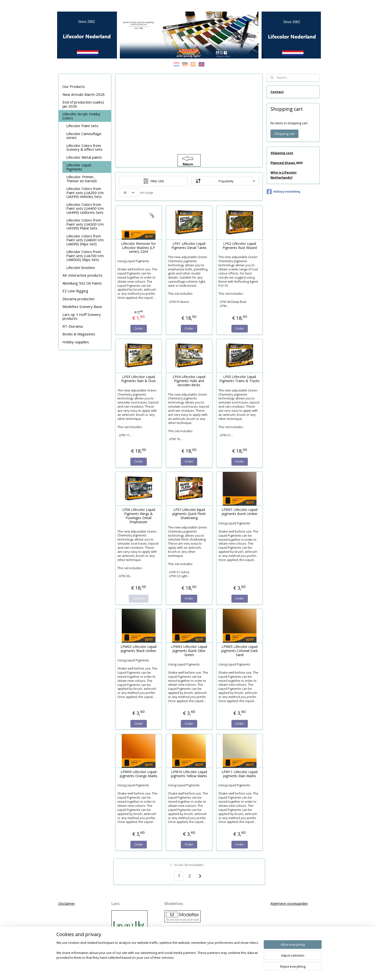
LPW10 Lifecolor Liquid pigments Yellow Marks (189, 774)
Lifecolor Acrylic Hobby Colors (81, 115)
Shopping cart (284, 133)
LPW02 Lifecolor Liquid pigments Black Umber (138, 649)
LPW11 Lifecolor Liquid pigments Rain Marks (239, 774)
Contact (277, 92)
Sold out (138, 598)
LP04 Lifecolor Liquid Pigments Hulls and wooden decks (189, 381)
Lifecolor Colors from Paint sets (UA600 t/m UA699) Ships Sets (85, 240)
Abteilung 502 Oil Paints (82, 283)
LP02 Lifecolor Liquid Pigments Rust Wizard (239, 246)
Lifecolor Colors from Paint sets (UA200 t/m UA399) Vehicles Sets (85, 192)
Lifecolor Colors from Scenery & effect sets (84, 147)
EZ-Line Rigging (75, 290)
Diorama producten (78, 298)
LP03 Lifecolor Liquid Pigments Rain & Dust (138, 379)
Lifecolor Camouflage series (83, 135)
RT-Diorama (72, 326)
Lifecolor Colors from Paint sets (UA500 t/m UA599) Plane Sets (85, 224)
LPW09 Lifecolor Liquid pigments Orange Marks (138, 774)
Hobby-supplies (75, 341)
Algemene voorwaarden (289, 903)
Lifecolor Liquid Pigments (78, 167)
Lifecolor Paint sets (82, 125)
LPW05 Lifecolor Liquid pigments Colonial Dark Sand (239, 651)
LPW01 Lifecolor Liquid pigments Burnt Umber (239, 512)
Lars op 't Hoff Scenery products (81, 316)
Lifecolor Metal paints (84, 157)
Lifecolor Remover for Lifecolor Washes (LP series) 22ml (138, 248)
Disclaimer (66, 903)
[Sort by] (225, 181)
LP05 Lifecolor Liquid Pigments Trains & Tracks (239, 379)
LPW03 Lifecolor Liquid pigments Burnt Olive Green (189, 651)
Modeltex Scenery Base (82, 306)
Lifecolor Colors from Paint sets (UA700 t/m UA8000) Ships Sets (85, 255)
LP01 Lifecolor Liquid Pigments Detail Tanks (189, 246)
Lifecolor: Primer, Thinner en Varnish (81, 178)
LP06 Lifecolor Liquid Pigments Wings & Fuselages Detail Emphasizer (138, 516)
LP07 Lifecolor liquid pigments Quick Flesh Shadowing (189, 514)
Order (138, 328)
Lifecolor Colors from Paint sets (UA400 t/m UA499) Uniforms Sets (85, 208)
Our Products (73, 86)
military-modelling (283, 192)
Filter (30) (153, 181)
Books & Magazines (78, 334)
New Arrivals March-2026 (83, 94)
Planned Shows (283, 163)
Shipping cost (281, 153)
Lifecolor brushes (80, 267)
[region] (157, 955)
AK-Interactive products (82, 275)
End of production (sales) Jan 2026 (83, 104)
